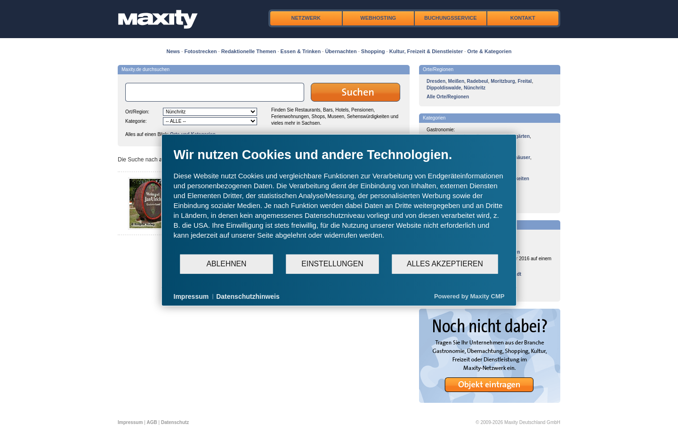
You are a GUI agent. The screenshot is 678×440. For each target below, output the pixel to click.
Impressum (130, 422)
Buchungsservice (450, 18)
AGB (152, 422)
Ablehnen (227, 264)
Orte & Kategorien (489, 51)
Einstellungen (332, 264)
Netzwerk (306, 18)
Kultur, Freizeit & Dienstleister (426, 51)
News (173, 51)
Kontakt (522, 18)
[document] (339, 200)
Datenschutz (175, 422)
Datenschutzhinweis (248, 296)
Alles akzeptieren (445, 264)
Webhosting (378, 18)
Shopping (373, 51)
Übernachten (340, 51)
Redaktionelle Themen (248, 51)
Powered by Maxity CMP (469, 296)
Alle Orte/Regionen (448, 96)
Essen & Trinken (301, 51)
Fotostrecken (200, 51)
